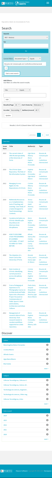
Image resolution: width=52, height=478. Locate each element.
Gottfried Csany (31, 242)
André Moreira (30, 205)
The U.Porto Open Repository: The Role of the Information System (17, 171)
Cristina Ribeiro (30, 184)
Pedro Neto (31, 285)
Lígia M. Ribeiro (32, 261)
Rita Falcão (31, 238)
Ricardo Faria (30, 256)
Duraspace (47, 471)
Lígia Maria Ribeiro (31, 154)
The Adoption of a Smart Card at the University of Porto (15, 257)
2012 (5, 425)
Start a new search (12, 73)
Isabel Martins (30, 210)
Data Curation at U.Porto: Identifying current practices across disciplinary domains (15, 273)
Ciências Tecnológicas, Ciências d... (15, 380)
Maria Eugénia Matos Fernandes (31, 161)
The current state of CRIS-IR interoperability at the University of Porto (17, 156)
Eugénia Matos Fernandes (31, 171)
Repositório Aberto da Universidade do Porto (16, 22)
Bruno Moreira (31, 293)
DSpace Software (22, 471)
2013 (5, 420)
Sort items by (27, 105)
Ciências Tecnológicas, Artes (13, 399)
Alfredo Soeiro (30, 235)
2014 (5, 416)
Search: (6, 34)
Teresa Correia (30, 201)
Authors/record (28, 110)
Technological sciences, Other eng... (16, 394)
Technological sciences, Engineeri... (16, 390)
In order (7, 110)
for (5, 42)
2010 (5, 434)
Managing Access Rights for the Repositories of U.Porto (17, 185)
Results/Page (9, 105)
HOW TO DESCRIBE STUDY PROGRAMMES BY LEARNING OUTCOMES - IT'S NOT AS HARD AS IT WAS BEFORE (16, 240)
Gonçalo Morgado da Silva (32, 290)
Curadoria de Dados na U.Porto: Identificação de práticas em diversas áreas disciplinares (17, 222)
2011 (5, 430)
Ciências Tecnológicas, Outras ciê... (15, 385)
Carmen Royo (30, 247)
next (47, 135)
